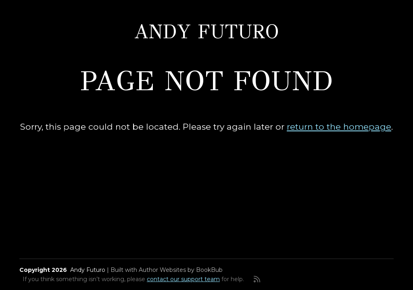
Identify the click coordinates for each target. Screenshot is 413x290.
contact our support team (183, 279)
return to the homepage (339, 126)
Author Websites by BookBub (181, 269)
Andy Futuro (206, 32)
